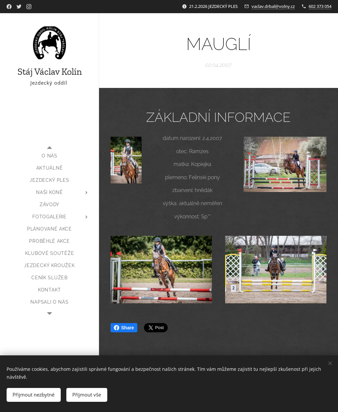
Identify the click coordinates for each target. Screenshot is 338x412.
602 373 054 (320, 6)
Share (124, 327)
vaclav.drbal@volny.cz (273, 6)
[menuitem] (49, 156)
